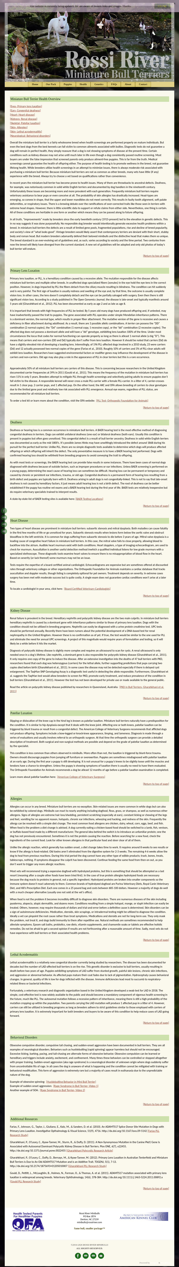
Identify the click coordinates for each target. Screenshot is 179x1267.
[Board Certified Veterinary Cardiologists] (87, 586)
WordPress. (166, 1260)
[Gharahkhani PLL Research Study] (87, 1163)
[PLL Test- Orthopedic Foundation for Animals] (122, 397)
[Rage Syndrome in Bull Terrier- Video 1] (75, 1083)
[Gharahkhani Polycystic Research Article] (89, 1147)
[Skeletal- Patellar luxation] (25, 120)
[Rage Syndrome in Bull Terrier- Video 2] (62, 1087)
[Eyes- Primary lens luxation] (26, 103)
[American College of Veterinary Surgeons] (81, 774)
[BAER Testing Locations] (89, 496)
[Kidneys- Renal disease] (23, 116)
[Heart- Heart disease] (22, 112)
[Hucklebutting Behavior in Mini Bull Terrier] (71, 1079)
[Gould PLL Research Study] (25, 1178)
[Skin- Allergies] (18, 124)
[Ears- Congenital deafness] (25, 108)
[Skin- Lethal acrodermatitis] (26, 129)
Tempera (154, 1260)
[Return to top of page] (156, 253)
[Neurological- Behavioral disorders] (30, 133)
